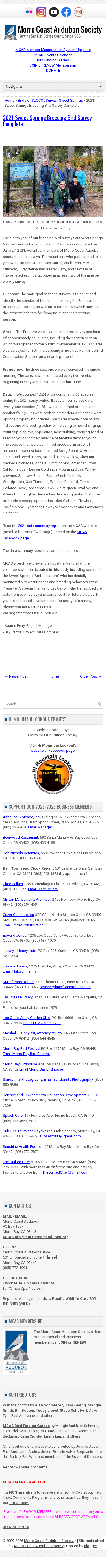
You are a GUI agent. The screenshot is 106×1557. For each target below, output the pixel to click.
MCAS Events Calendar (53, 55)
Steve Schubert (73, 1410)
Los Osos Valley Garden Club (26, 1018)
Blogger (90, 1546)
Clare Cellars (13, 884)
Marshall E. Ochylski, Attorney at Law (32, 1033)
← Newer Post (16, 676)
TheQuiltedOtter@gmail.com (65, 1172)
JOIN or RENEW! (72, 1342)
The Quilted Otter (16, 1162)
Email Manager (40, 827)
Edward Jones (14, 935)
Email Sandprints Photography (68, 1079)
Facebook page (62, 750)
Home (9, 100)
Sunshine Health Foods (22, 1146)
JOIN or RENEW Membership (53, 65)
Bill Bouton (24, 1410)
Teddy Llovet (47, 1410)
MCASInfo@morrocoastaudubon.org (36, 1237)
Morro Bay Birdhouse (20, 1064)
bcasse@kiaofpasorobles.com (65, 987)
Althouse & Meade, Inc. (21, 817)
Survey (51, 100)
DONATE (53, 70)
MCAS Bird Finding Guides (26, 1426)
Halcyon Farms (15, 966)
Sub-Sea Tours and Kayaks (24, 1131)
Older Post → (90, 676)
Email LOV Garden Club (42, 1023)
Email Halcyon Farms (20, 971)
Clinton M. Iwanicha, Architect (27, 899)
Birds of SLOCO (30, 100)
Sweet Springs (71, 100)
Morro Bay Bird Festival (21, 1048)
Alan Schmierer (49, 1405)
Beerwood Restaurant (20, 837)
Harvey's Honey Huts (19, 951)
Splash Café (13, 1115)
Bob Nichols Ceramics (21, 853)
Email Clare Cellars (43, 889)
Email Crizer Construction (23, 925)
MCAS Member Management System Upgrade (53, 50)
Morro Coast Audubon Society (49, 1541)
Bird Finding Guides (53, 60)
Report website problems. (26, 1467)
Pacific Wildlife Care (70, 1299)
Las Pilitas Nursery (17, 997)
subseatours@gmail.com (60, 1136)
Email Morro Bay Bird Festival (26, 1054)
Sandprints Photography (22, 1079)
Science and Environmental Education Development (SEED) (51, 1095)
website (37, 750)
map (52, 1257)
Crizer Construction (18, 915)
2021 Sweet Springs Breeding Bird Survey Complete (47, 120)
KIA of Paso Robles (18, 982)
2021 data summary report (39, 526)
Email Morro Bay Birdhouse (41, 1069)
